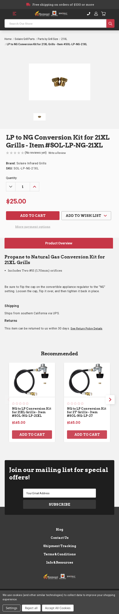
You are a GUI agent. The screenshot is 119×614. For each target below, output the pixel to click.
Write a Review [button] (57, 152)
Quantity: (11, 178)
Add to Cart (32, 435)
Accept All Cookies (58, 608)
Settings (11, 608)
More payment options (32, 226)
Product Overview (58, 243)
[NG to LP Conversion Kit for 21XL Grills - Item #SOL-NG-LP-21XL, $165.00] (32, 380)
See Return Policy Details (86, 328)
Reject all (31, 608)
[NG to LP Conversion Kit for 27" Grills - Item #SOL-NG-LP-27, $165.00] (87, 380)
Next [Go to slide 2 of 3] (110, 399)
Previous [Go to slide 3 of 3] (8, 399)
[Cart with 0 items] (104, 14)
